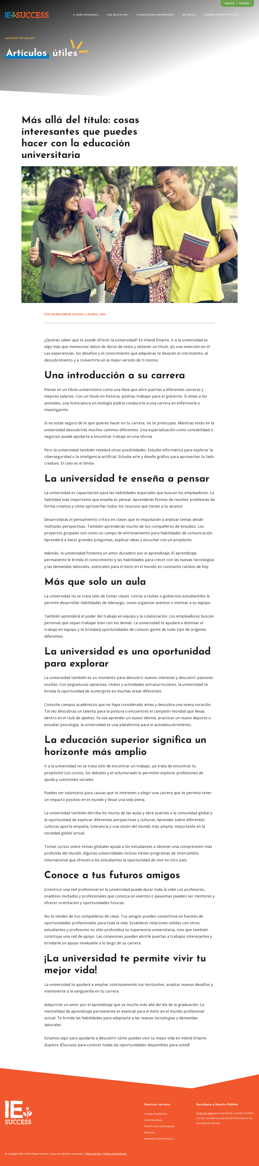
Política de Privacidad (115, 1153)
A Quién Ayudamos (155, 1114)
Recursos (149, 1132)
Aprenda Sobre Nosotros (159, 1138)
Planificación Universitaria (159, 1126)
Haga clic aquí (204, 1113)
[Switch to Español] (244, 3)
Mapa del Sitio (93, 1153)
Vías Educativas (153, 1120)
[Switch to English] (229, 3)
